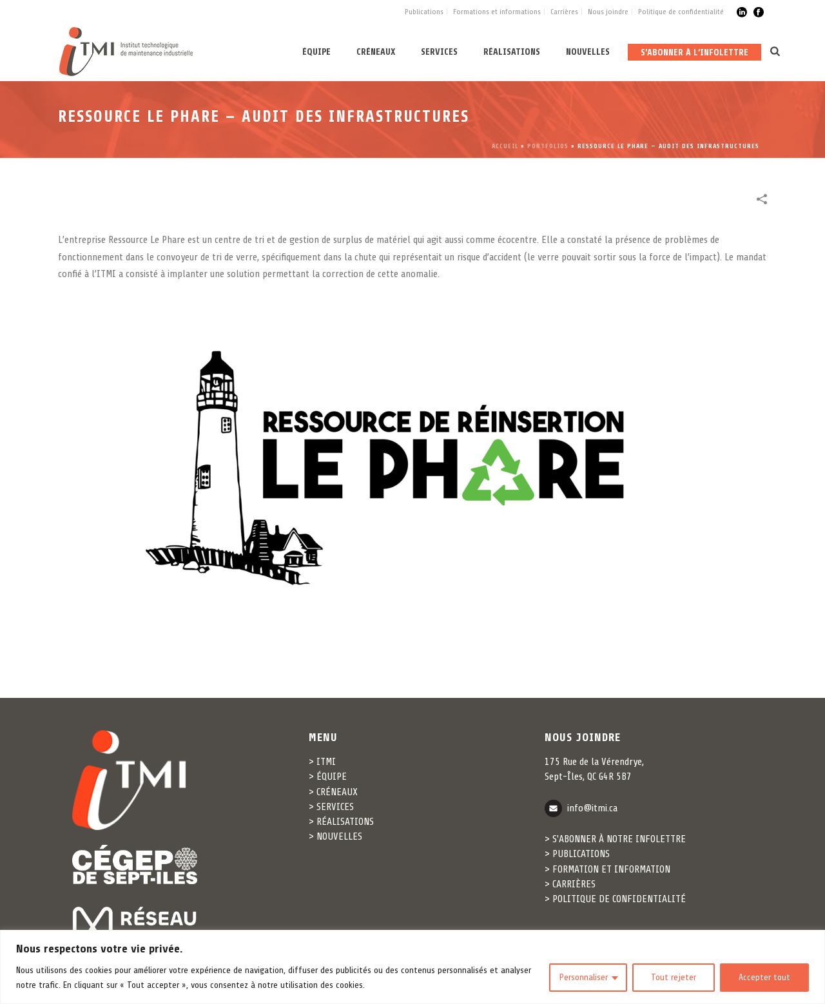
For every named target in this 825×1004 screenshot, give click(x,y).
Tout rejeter (673, 977)
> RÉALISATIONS (341, 821)
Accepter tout (764, 977)
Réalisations (511, 52)
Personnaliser (583, 977)
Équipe (316, 52)
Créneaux (375, 52)
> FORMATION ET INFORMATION (607, 869)
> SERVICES (331, 807)
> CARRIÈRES (570, 884)
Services (439, 52)
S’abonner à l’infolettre (694, 52)
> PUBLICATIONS (577, 854)
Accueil (505, 146)
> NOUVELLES (335, 836)
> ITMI (322, 761)
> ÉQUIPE (328, 776)
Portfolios (547, 146)
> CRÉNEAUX (333, 792)
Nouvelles (588, 52)
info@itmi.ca (592, 807)
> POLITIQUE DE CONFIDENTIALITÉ (615, 899)
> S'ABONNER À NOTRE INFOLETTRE (615, 839)
